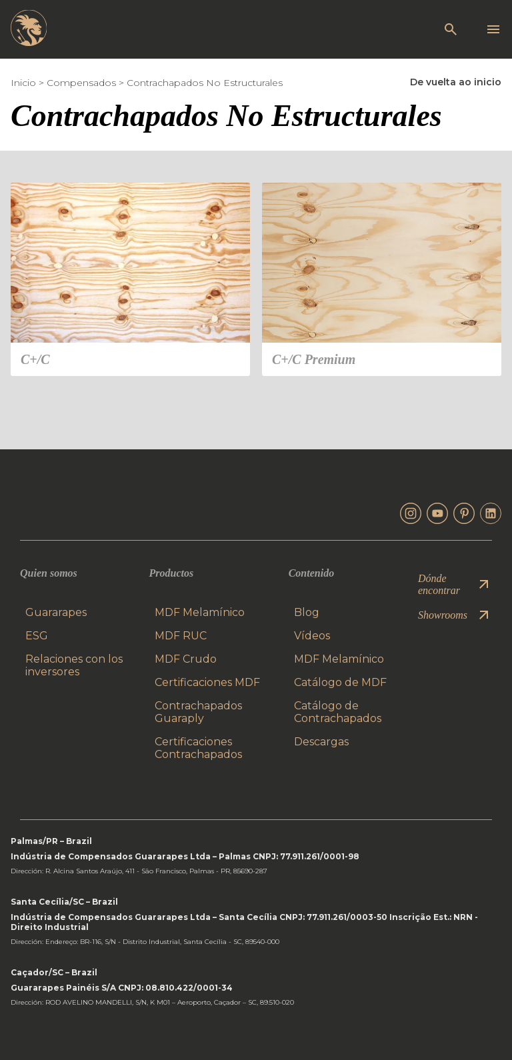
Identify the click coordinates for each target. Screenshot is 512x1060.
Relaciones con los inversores (74, 665)
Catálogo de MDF (340, 682)
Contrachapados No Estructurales (205, 83)
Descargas (321, 741)
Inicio (23, 83)
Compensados (81, 83)
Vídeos (312, 635)
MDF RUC (181, 635)
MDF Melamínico (200, 612)
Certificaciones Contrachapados (198, 748)
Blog (306, 612)
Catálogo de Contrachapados (337, 712)
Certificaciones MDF (207, 682)
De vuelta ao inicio (455, 82)
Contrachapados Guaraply (198, 712)
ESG (36, 635)
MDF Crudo (186, 659)
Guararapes (56, 612)
